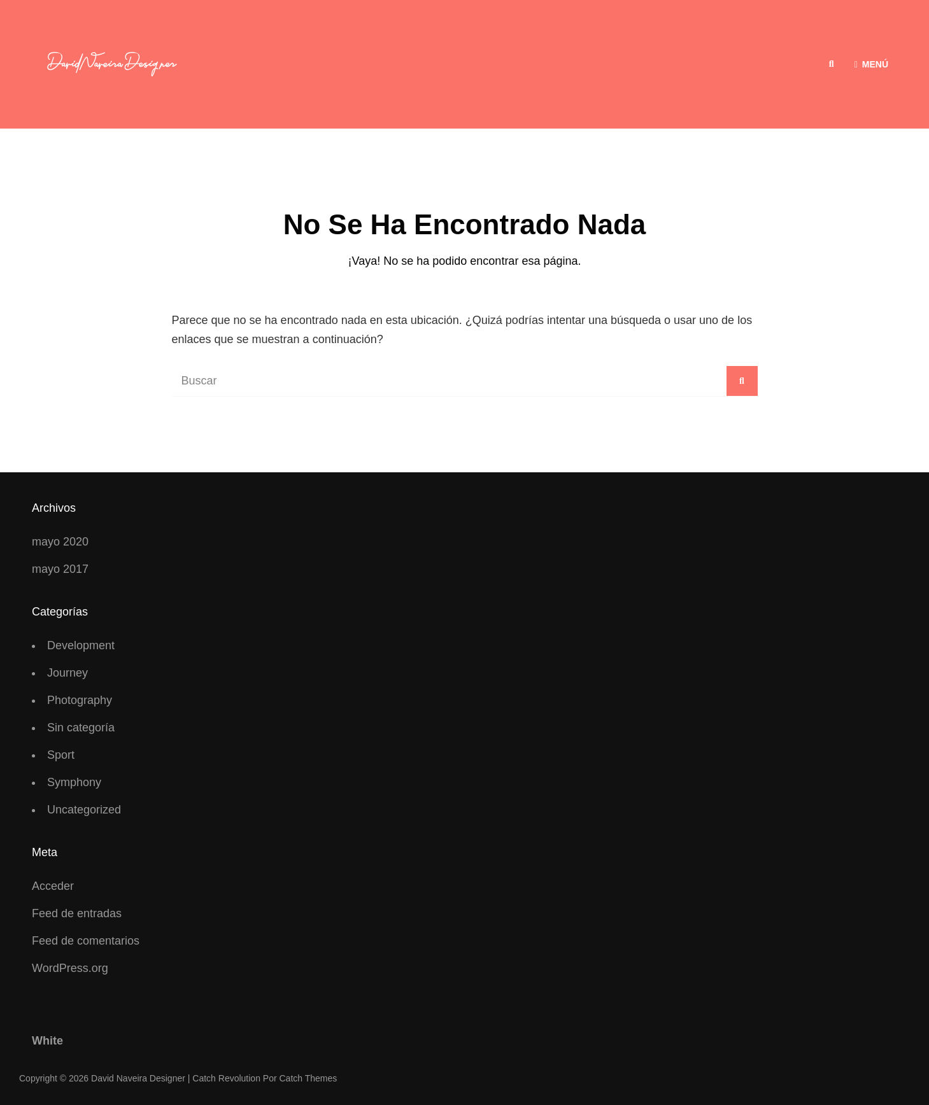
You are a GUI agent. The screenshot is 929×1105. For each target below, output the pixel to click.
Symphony (74, 782)
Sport (60, 755)
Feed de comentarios (85, 940)
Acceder (53, 886)
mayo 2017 (60, 569)
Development (81, 645)
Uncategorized (84, 809)
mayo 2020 (60, 541)
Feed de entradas (77, 913)
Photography (79, 700)
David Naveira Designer (138, 1078)
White (47, 1040)
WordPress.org (70, 968)
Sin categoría (81, 727)
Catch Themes (308, 1078)
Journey (67, 672)
